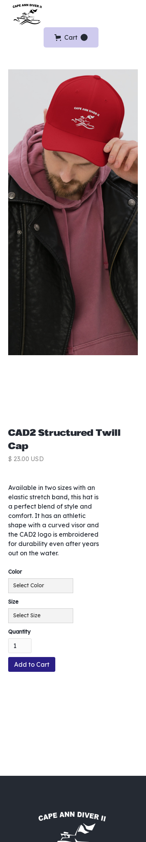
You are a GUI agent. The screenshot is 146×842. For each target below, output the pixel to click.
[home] (25, 14)
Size (13, 601)
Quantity (19, 631)
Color (15, 571)
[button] (135, 13)
